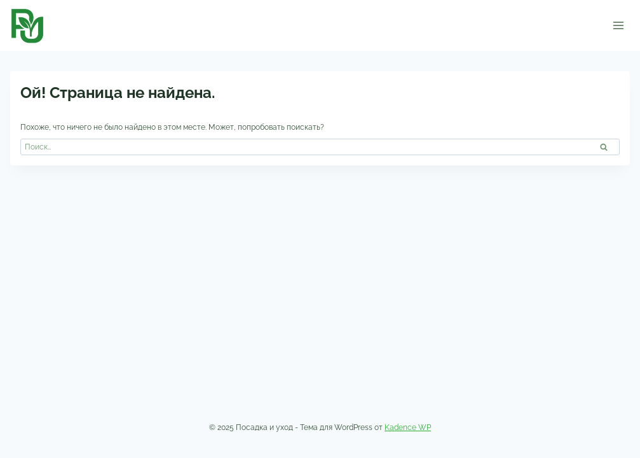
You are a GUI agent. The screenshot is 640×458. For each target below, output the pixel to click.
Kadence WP (408, 427)
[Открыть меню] (618, 25)
